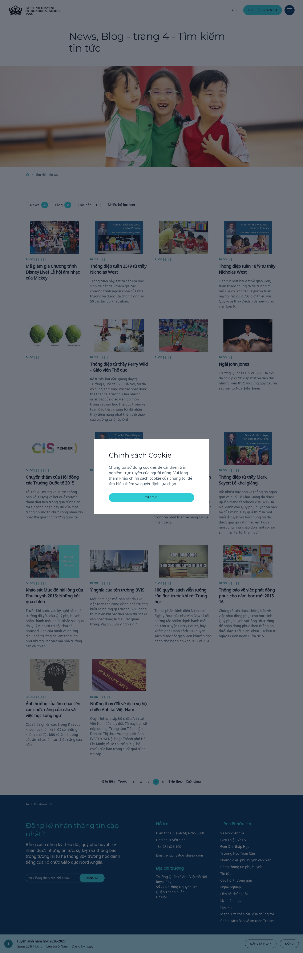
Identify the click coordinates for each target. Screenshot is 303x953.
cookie (155, 478)
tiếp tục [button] (151, 497)
